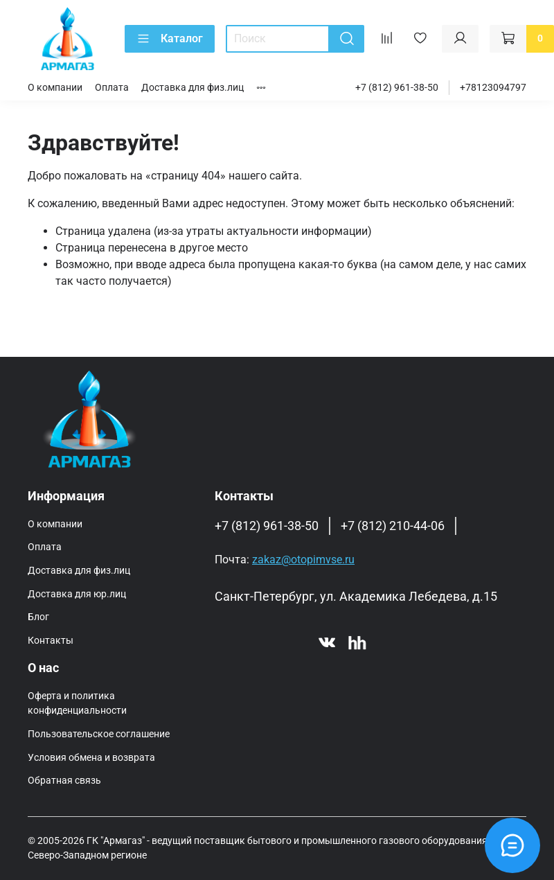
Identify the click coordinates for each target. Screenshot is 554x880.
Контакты (50, 640)
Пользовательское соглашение (99, 734)
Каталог (169, 39)
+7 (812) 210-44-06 (393, 526)
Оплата (112, 88)
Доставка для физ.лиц (192, 88)
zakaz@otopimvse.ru (303, 559)
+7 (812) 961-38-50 (396, 88)
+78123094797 (493, 88)
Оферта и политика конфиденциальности (77, 703)
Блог (38, 617)
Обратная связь (64, 780)
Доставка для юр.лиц (77, 594)
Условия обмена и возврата (91, 758)
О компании (55, 88)
